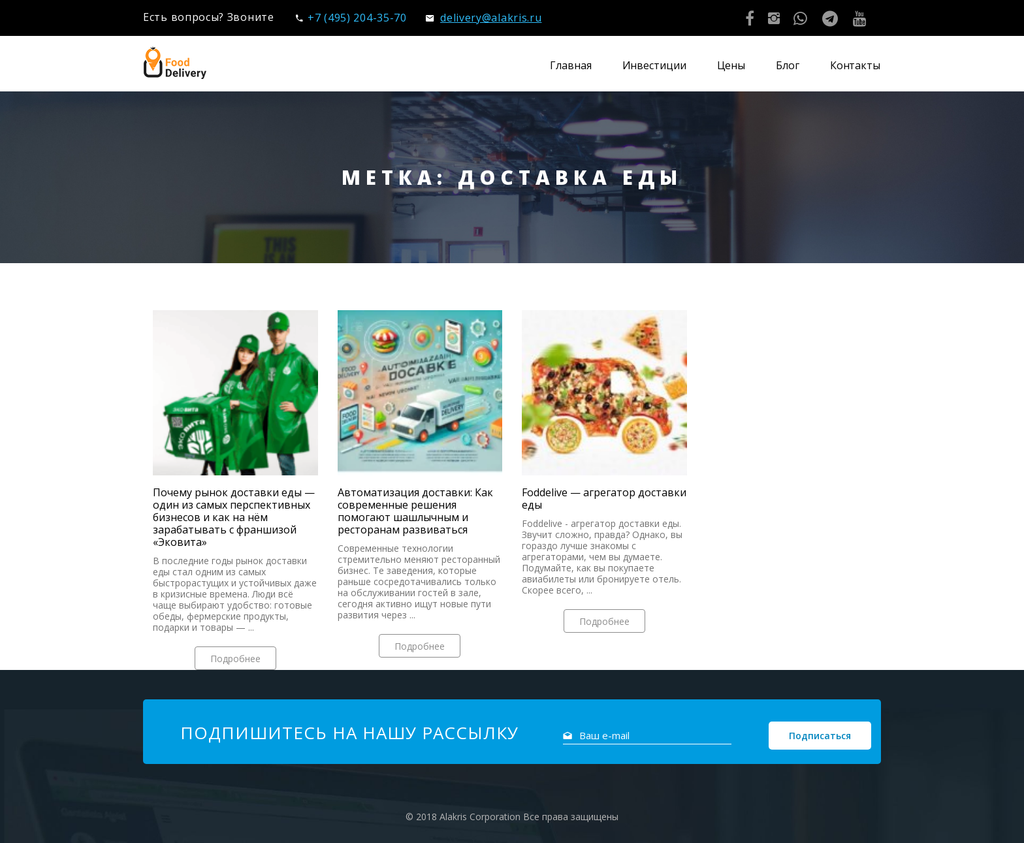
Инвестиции (654, 65)
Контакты (855, 65)
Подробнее (235, 658)
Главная (570, 65)
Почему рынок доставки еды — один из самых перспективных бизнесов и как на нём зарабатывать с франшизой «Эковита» (234, 517)
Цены (731, 65)
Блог (787, 65)
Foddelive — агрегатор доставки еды (604, 498)
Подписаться (820, 735)
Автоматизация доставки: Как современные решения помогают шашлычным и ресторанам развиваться (415, 511)
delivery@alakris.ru (483, 17)
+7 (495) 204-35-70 (351, 17)
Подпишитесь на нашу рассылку (349, 732)
